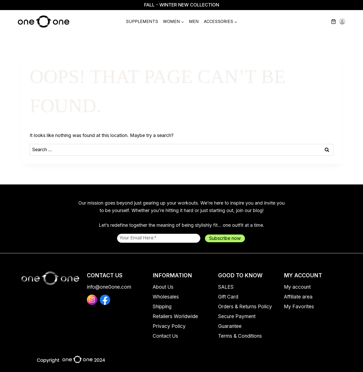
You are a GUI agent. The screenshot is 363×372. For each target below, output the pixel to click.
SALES (226, 287)
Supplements (142, 21)
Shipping (162, 307)
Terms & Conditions (240, 336)
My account (297, 287)
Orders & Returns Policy (245, 307)
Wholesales (166, 297)
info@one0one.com (109, 287)
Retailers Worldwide (175, 316)
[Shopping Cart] (336, 22)
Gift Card (228, 297)
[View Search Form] (322, 21)
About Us (163, 287)
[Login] (342, 22)
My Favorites (299, 307)
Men (194, 21)
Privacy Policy (169, 326)
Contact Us (165, 336)
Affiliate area (298, 297)
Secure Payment (236, 316)
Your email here (137, 237)
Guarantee (230, 326)
